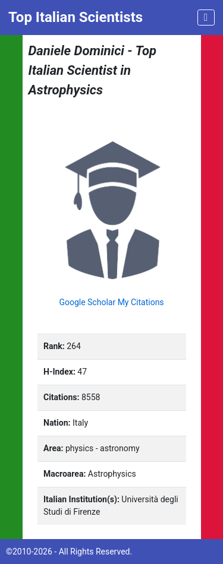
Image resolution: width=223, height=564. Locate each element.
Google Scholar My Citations (111, 302)
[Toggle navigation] (206, 17)
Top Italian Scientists (75, 17)
